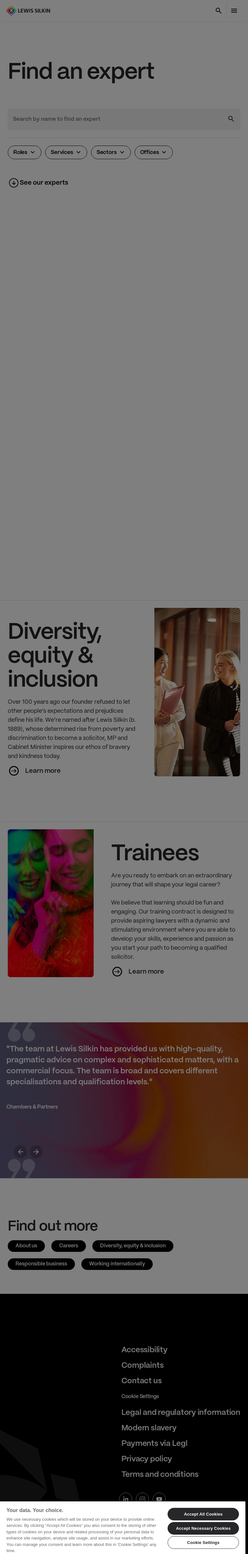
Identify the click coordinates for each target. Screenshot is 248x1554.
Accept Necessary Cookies (203, 1528)
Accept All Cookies (203, 1514)
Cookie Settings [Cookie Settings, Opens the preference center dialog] (203, 1542)
